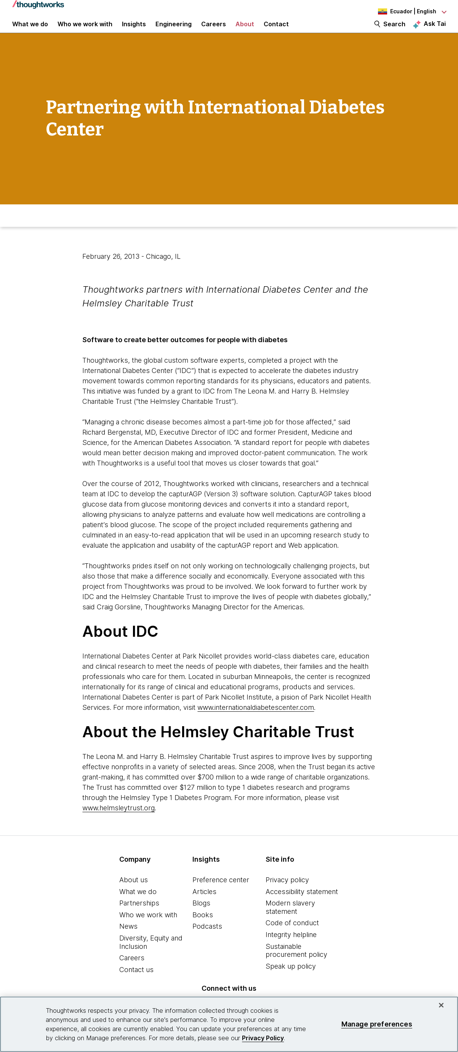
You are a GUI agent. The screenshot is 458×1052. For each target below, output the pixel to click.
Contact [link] (276, 31)
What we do (138, 906)
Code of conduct (292, 937)
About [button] (244, 31)
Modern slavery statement (290, 921)
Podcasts (207, 941)
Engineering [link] (173, 31)
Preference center (220, 894)
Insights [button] (134, 31)
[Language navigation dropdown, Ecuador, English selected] (404, 11)
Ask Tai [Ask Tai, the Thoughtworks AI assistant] (435, 31)
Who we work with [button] (85, 31)
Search (394, 31)
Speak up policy (291, 981)
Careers (131, 972)
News (128, 941)
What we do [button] (30, 31)
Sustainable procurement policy (296, 965)
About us (133, 894)
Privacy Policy (263, 1038)
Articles (204, 906)
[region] (229, 1024)
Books (202, 929)
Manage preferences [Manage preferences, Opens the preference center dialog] (376, 1024)
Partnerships (139, 917)
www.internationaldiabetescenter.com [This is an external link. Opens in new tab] (255, 722)
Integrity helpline (291, 949)
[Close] (441, 1005)
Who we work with (148, 929)
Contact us (136, 984)
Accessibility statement (302, 906)
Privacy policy (287, 894)
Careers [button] (213, 31)
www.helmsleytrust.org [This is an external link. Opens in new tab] (118, 822)
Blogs (201, 917)
